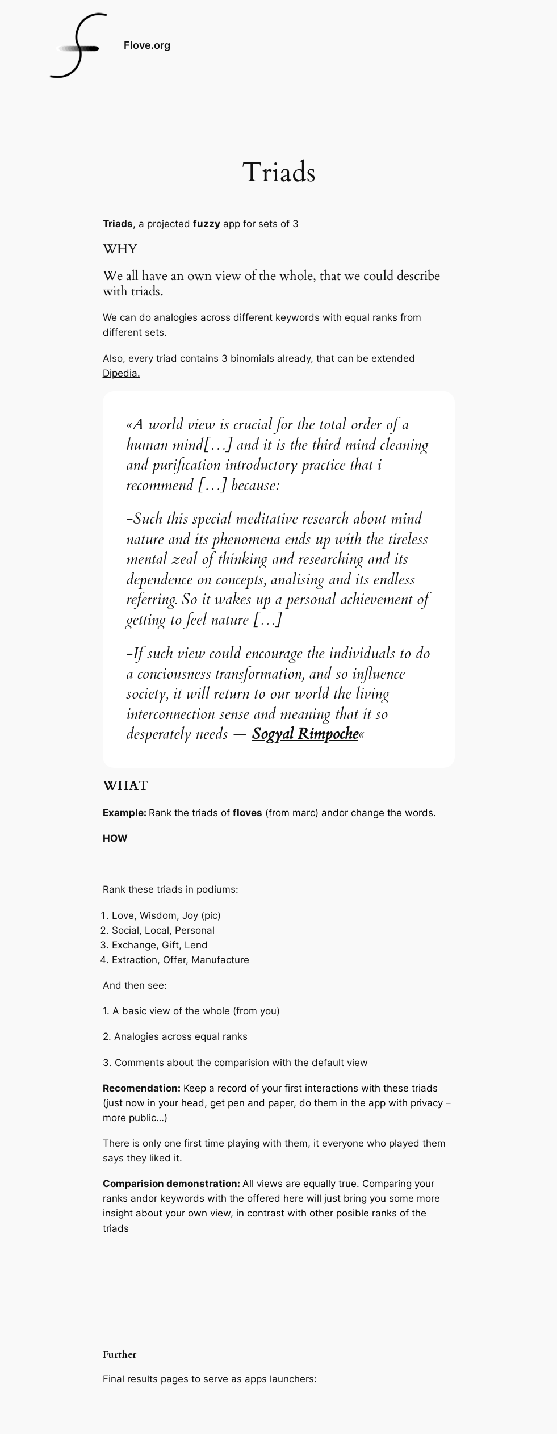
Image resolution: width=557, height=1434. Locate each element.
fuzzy (206, 223)
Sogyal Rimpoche (305, 734)
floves (247, 812)
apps (256, 1379)
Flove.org (147, 45)
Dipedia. (121, 373)
